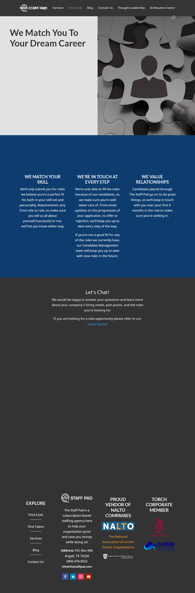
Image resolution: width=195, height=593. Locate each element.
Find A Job (75, 8)
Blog (90, 8)
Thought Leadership (131, 8)
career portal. (97, 324)
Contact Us (105, 8)
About (23, 8)
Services (58, 8)
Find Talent (40, 8)
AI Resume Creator (162, 8)
